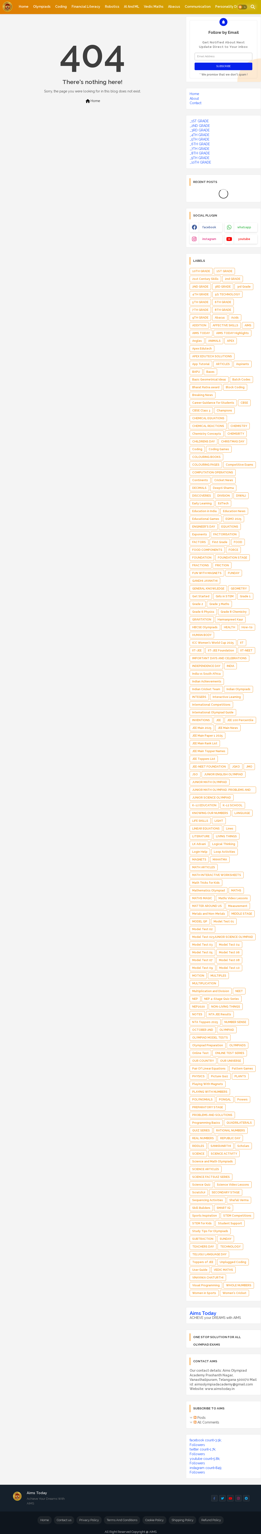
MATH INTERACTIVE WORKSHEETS (216, 875)
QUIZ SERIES (201, 1130)
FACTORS (199, 542)
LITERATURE (201, 836)
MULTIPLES (218, 975)
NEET (239, 991)
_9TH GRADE (199, 158)
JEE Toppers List (203, 759)
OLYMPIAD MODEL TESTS (210, 1037)
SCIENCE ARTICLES (205, 1169)
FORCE (233, 550)
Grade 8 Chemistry (234, 611)
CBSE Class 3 (201, 410)
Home (23, 6)
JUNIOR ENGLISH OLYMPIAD (223, 774)
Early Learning (202, 503)
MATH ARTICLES (203, 867)
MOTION (198, 975)
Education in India (204, 511)
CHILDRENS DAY (203, 441)
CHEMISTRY (238, 426)
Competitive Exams (239, 464)
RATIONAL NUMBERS (230, 1130)
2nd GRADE (232, 279)
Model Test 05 (202, 952)
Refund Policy (211, 1520)
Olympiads (41, 6)
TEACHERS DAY (203, 1246)
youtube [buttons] (244, 239)
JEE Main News (228, 728)
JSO (195, 774)
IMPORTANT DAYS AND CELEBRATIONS (219, 658)
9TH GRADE (200, 317)
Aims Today (203, 1313)
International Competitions (211, 704)
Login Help (199, 851)
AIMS (248, 325)
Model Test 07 (202, 960)
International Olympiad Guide (213, 712)
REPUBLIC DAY (230, 1138)
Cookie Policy (154, 1520)
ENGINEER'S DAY (203, 526)
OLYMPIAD (226, 1030)
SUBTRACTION (202, 1239)
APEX (230, 341)
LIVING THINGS (226, 836)
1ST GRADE (224, 271)
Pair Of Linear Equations (209, 1068)
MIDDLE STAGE (241, 913)
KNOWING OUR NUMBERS (210, 813)
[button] (242, 7)
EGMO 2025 (234, 519)
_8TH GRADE (200, 153)
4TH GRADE (200, 294)
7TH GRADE (200, 310)
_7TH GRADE (199, 149)
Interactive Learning (227, 697)
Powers (242, 1099)
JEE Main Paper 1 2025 (207, 735)
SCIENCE (198, 1153)
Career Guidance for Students (213, 402)
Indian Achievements (206, 681)
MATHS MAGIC (202, 898)
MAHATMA (220, 859)
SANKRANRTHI (221, 1146)
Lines (229, 828)
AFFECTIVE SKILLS (225, 325)
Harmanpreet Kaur (230, 619)
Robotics (112, 6)
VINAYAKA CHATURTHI (207, 1277)
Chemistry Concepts (206, 433)
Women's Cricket (234, 1293)
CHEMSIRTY (235, 433)
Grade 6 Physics (203, 611)
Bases (210, 371)
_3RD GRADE (200, 130)
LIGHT (219, 820)
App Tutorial (201, 364)
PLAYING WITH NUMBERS (209, 1091)
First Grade (219, 542)
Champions (224, 410)
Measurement (237, 906)
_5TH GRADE (199, 139)
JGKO (236, 766)
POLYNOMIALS (202, 1099)
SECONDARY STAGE (226, 1192)
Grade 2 (197, 604)
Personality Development (235, 6)
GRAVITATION (201, 619)
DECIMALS (199, 488)
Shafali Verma (239, 1200)
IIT (242, 642)
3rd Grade (244, 286)
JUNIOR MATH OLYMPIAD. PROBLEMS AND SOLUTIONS (221, 790)
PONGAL (225, 1099)
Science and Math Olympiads (212, 1161)
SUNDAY (225, 1239)
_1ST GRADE (199, 121)
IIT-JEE (197, 650)
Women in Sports (204, 1293)
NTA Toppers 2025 (205, 1022)
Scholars (243, 1146)
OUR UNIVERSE (230, 1060)
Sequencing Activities (207, 1200)
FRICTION (222, 565)
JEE (218, 720)
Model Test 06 (229, 952)
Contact (195, 103)
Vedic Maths (153, 6)
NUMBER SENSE (235, 1022)
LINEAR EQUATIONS (206, 828)
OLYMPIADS (237, 1045)
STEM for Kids (202, 1223)
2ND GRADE (200, 286)
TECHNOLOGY (230, 1246)
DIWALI (241, 495)
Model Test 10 (229, 968)
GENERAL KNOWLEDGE (208, 588)
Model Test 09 (202, 968)
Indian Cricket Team (206, 689)
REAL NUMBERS (203, 1138)
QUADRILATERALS (239, 1122)
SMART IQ (223, 1208)
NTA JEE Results (220, 1014)
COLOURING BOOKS (206, 457)
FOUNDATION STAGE (232, 557)
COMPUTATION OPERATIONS (212, 472)
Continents (200, 480)
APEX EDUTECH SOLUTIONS (212, 356)
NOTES (197, 1014)
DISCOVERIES (201, 495)
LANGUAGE (242, 813)
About (194, 98)
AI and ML (131, 6)
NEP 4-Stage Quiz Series (221, 999)
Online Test (200, 1053)
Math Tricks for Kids (206, 882)
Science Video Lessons (233, 1184)
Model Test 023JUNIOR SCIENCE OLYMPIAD (222, 937)
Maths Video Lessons (233, 898)
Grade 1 (245, 596)
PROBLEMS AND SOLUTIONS (212, 1115)
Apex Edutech (202, 348)
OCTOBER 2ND (202, 1030)
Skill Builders (201, 1208)
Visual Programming (206, 1285)
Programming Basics (206, 1122)
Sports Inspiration (204, 1215)
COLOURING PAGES (205, 464)
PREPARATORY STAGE (207, 1107)
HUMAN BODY (201, 635)
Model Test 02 (202, 929)
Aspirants (242, 364)
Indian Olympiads (238, 689)
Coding (61, 6)
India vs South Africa (206, 673)
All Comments (206, 1422)
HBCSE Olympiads (205, 627)
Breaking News (202, 395)
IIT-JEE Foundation (221, 650)
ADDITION (199, 325)
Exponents (199, 534)
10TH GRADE (201, 271)
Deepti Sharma (223, 488)
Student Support (230, 1223)
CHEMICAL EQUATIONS (208, 418)
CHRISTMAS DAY (232, 441)
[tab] (23, 6)
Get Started (200, 596)
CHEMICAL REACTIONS (208, 426)
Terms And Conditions (122, 1520)
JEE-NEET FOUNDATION (209, 766)
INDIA (230, 666)
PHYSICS (198, 1076)
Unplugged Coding (233, 1262)
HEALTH (229, 627)
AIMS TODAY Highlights (232, 333)
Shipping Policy (182, 1520)
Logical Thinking (223, 844)
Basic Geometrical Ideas (209, 379)
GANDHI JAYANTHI (205, 580)
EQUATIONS (229, 526)
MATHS (236, 890)
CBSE (244, 402)
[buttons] (214, 1498)
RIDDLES (198, 1146)
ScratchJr (198, 1192)
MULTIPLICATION (204, 983)
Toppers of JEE (202, 1262)
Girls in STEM (225, 596)
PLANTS (240, 1076)
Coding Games (219, 449)
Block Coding (235, 387)
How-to (247, 627)
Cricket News (223, 480)
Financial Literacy (86, 6)
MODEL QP (199, 921)
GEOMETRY (239, 588)
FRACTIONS (200, 565)
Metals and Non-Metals (208, 913)
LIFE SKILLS (200, 820)
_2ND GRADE (200, 126)
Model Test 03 (202, 944)
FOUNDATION (201, 557)
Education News (234, 511)
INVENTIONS (201, 720)
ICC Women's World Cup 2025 (213, 642)
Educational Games (205, 519)
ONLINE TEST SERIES (229, 1053)
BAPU (196, 371)
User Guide (199, 1269)
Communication (198, 6)
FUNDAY (233, 573)
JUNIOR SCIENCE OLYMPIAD (211, 797)
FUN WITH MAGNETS (207, 573)
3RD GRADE (223, 286)
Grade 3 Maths (219, 604)
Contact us (64, 1520)
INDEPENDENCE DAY (206, 666)
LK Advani (199, 844)
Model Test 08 (229, 960)
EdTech (223, 503)
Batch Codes (241, 379)
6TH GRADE (223, 302)
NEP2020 (198, 1006)
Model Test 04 (229, 944)
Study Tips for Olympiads (210, 1231)
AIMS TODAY (201, 333)
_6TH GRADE (200, 144)
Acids (235, 317)
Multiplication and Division (210, 991)
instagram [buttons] (209, 239)
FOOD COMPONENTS (207, 550)
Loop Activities (224, 851)
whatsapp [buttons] (244, 227)
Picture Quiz (219, 1076)
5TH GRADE (200, 302)
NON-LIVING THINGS (225, 1006)
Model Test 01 (224, 921)
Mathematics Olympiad (208, 890)
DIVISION (223, 495)
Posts (200, 1418)
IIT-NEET (246, 650)
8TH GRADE (223, 310)
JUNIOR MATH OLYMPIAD (209, 782)
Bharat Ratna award (205, 387)
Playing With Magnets (207, 1084)
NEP (195, 999)
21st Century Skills (205, 279)
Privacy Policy (89, 1520)
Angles (197, 341)
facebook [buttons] (209, 227)
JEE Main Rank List (204, 743)
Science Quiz (201, 1184)
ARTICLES (223, 364)
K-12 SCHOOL (232, 805)
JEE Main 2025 (201, 728)
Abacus (174, 6)
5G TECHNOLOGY (227, 294)
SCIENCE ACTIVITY (224, 1153)
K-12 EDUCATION (204, 805)
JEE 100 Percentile (240, 720)
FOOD (238, 542)
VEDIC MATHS (223, 1269)
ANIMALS (214, 341)
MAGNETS (199, 859)
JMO (249, 766)
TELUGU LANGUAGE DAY (209, 1254)
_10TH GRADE (200, 162)
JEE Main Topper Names (208, 751)
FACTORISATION (225, 534)
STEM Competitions (237, 1215)
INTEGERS (199, 697)
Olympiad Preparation (207, 1045)
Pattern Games (242, 1068)
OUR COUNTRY (203, 1060)
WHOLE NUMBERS (238, 1285)
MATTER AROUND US (207, 906)
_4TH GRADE (199, 135)
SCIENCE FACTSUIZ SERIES (211, 1177)
